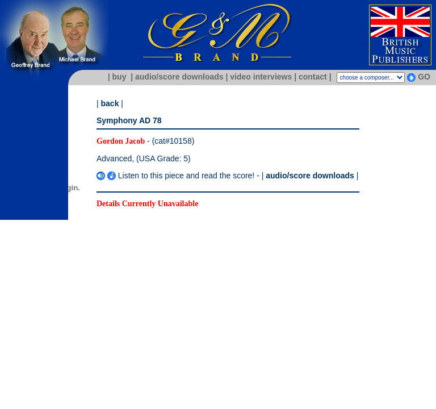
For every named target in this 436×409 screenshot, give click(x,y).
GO (424, 76)
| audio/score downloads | (179, 76)
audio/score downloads (310, 175)
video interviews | (263, 76)
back (110, 103)
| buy (116, 76)
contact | (315, 76)
